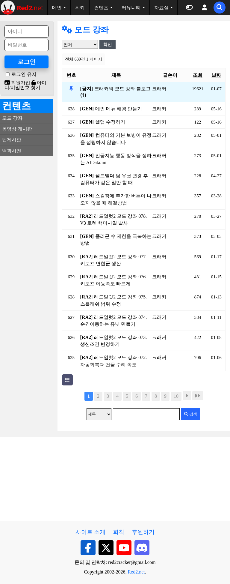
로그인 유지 (24, 74)
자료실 (161, 7)
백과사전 (11, 150)
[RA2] (86, 216)
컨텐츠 (101, 7)
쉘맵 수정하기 (110, 121)
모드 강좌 (85, 29)
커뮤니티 (131, 7)
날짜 (216, 75)
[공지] (86, 88)
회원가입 (17, 82)
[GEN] (87, 108)
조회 (197, 75)
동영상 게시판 (17, 128)
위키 (80, 7)
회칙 (118, 532)
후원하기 (143, 532)
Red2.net (136, 571)
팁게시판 (11, 139)
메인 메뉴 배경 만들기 (118, 108)
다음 (187, 395)
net (30, 7)
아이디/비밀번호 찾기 (25, 85)
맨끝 (197, 395)
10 (176, 396)
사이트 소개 (90, 532)
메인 (57, 7)
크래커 (159, 88)
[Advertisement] (26, 250)
